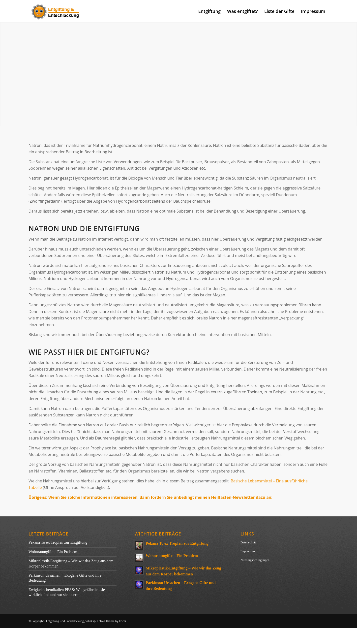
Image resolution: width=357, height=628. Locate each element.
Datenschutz (248, 542)
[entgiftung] (56, 11)
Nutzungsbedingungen (254, 560)
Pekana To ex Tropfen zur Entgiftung (58, 542)
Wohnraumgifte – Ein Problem (53, 552)
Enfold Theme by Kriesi (111, 621)
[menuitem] (209, 11)
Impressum (247, 551)
